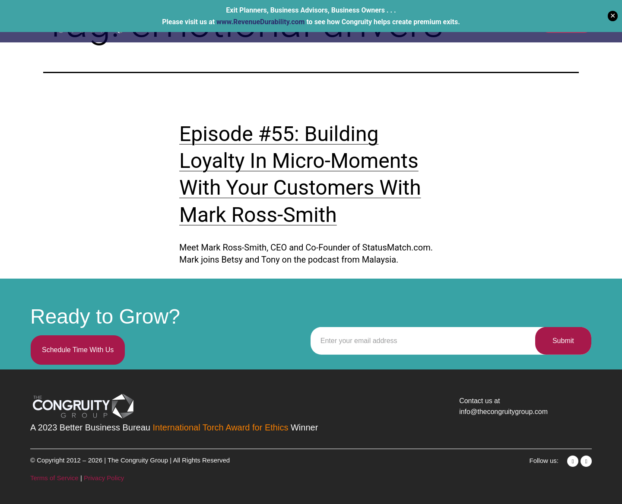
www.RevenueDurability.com (260, 22)
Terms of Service (55, 478)
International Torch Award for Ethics (221, 427)
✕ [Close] (613, 15)
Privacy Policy (104, 478)
